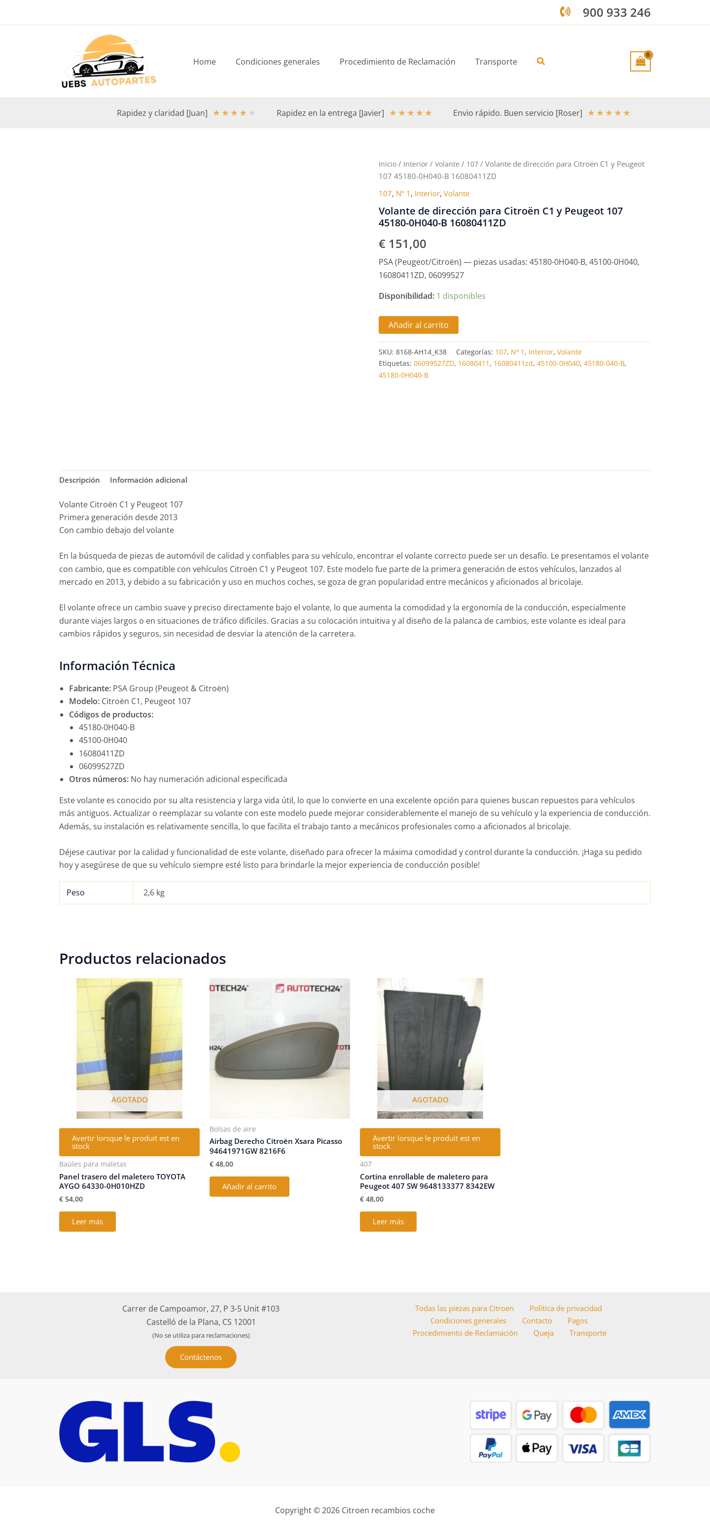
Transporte (588, 1344)
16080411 (474, 363)
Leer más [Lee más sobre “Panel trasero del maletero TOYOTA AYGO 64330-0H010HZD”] (91, 1229)
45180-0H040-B (403, 375)
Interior (416, 164)
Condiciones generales (473, 1331)
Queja (548, 1344)
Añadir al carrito (419, 325)
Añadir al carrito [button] (254, 1190)
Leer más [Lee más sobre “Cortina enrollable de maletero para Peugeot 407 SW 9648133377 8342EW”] (392, 1229)
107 (475, 164)
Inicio (388, 164)
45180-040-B (604, 363)
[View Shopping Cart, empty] (640, 61)
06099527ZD (434, 363)
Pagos (576, 1331)
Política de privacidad (565, 1318)
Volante (449, 164)
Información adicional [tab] (154, 480)
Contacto (540, 1331)
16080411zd (513, 363)
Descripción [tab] (81, 480)
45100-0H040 (558, 363)
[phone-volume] (565, 11)
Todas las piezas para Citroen (463, 1318)
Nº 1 (403, 192)
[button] (533, 61)
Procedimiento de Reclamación (472, 1344)
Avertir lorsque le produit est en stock (127, 1145)
